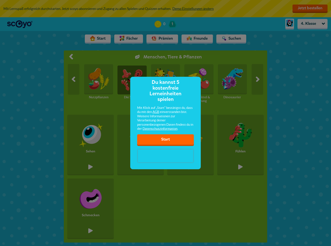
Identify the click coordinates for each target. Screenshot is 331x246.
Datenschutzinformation (160, 128)
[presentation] (165, 155)
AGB (156, 112)
